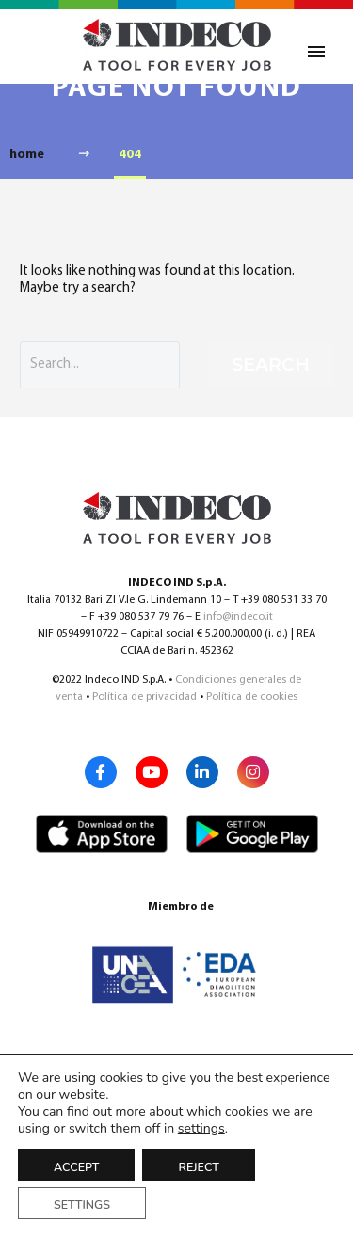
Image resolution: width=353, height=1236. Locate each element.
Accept (76, 1167)
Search (271, 364)
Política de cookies (251, 697)
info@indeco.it (238, 617)
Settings (82, 1204)
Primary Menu (316, 51)
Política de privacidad (144, 697)
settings (201, 1128)
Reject (198, 1167)
